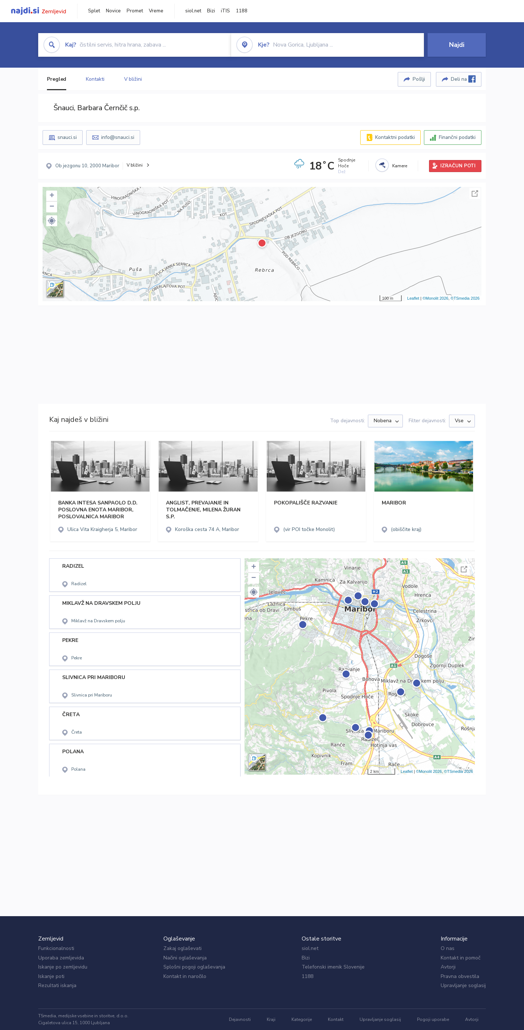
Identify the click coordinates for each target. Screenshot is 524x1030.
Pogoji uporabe (433, 1019)
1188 (241, 11)
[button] (51, 220)
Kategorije (301, 1019)
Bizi (211, 11)
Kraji (271, 1019)
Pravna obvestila (460, 976)
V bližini (133, 79)
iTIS (225, 11)
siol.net (193, 11)
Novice (113, 11)
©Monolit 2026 (435, 298)
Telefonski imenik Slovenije (333, 966)
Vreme (156, 11)
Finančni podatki (457, 137)
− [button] (51, 206)
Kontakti (95, 79)
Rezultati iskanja (57, 985)
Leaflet (413, 298)
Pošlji (419, 79)
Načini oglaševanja (185, 957)
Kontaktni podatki (395, 137)
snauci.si (67, 137)
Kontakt (336, 1019)
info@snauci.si (117, 137)
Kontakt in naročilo (184, 976)
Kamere (399, 166)
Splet (94, 11)
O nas (447, 948)
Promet (135, 11)
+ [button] (51, 196)
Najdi (456, 44)
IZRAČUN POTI (458, 166)
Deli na (463, 79)
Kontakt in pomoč (460, 957)
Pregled (56, 79)
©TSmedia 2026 (465, 298)
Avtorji (448, 966)
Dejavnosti (240, 1019)
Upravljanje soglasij (463, 985)
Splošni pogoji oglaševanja (194, 966)
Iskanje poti (51, 976)
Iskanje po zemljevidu (62, 966)
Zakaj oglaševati (182, 948)
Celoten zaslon (474, 193)
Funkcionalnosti (56, 948)
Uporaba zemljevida (61, 957)
